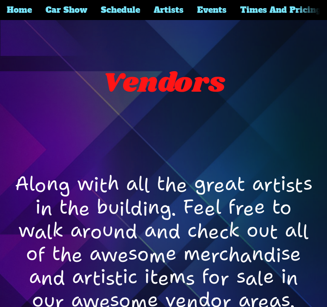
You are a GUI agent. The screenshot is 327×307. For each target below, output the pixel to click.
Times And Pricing (280, 9)
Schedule (120, 9)
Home (19, 9)
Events (212, 9)
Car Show (66, 9)
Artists (169, 9)
